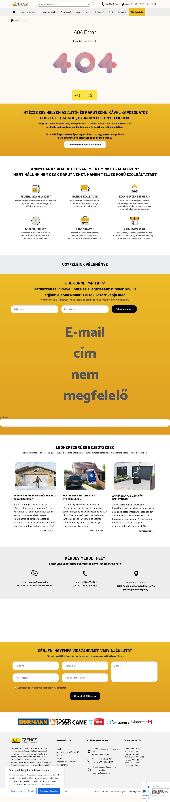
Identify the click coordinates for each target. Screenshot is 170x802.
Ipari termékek (49, 12)
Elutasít (31, 791)
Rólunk (88, 12)
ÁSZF (59, 749)
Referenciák (100, 12)
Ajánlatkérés (137, 12)
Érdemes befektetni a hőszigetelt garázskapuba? (35, 497)
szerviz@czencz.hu (42, 585)
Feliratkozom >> (124, 309)
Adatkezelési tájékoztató (68, 752)
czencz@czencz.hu (38, 582)
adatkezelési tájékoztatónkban (101, 299)
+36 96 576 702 (110, 4)
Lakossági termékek (28, 12)
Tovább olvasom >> (48, 531)
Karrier (112, 12)
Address (4, 417)
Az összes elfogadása (49, 791)
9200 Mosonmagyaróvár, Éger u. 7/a (138, 3)
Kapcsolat (122, 12)
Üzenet (134, 671)
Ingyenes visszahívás (66, 761)
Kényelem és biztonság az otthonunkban (79, 497)
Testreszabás (17, 791)
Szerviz (78, 12)
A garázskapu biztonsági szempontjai (127, 497)
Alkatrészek (66, 12)
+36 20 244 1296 (89, 585)
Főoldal (14, 11)
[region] (34, 781)
